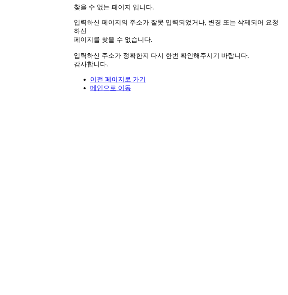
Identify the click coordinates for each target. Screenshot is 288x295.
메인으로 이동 (110, 87)
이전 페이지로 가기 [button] (118, 79)
